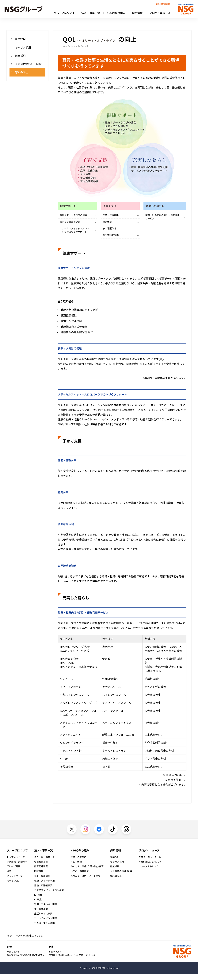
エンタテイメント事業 (45, 918)
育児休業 (107, 221)
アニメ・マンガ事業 (44, 923)
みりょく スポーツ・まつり (85, 875)
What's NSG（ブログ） (150, 861)
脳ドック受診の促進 (70, 221)
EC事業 (38, 899)
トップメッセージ (16, 856)
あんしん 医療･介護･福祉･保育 (87, 866)
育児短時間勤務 (111, 235)
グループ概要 (13, 866)
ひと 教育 (76, 861)
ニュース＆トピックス (150, 866)
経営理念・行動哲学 (17, 861)
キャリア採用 (21, 47)
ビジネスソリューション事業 (49, 889)
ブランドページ (15, 875)
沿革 (9, 871)
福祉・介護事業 (42, 875)
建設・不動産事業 (43, 885)
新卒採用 (18, 39)
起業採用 (18, 55)
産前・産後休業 (111, 215)
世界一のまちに (78, 856)
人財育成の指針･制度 (121, 871)
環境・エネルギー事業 (45, 904)
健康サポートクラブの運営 (73, 215)
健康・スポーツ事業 (44, 880)
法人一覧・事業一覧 (44, 856)
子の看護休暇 (109, 228)
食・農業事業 (41, 908)
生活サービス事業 (43, 913)
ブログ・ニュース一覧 (150, 856)
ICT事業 (38, 894)
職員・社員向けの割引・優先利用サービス (162, 216)
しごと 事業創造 (79, 871)
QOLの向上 (19, 72)
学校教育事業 (41, 861)
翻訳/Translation (163, 3)
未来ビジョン (13, 880)
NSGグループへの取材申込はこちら (25, 935)
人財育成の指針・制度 (26, 64)
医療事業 (38, 871)
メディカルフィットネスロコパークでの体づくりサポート (75, 230)
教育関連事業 (41, 866)
